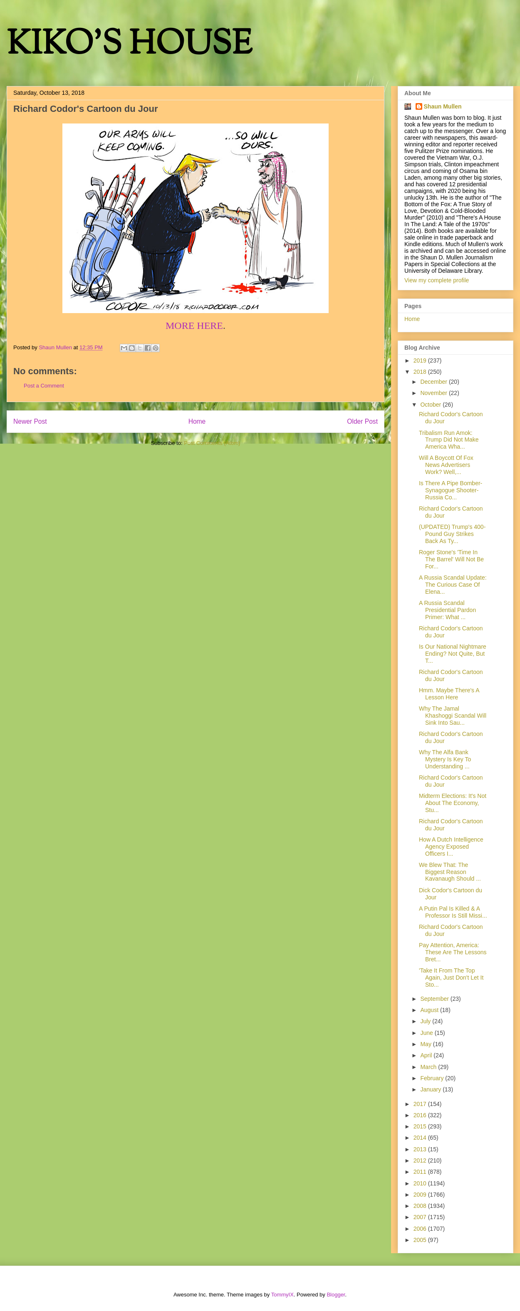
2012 (421, 1160)
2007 (421, 1217)
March (429, 1067)
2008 (421, 1205)
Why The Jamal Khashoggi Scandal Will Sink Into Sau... (452, 715)
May (426, 1044)
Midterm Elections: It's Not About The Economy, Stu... (452, 803)
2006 (421, 1228)
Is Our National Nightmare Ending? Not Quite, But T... (452, 653)
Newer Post (30, 421)
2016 (421, 1115)
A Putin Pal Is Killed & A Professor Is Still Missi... (453, 912)
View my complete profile (436, 280)
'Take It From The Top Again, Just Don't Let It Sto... (451, 977)
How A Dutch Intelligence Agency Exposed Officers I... (451, 846)
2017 (421, 1104)
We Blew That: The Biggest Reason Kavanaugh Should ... (450, 872)
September (435, 998)
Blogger (336, 1294)
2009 (421, 1194)
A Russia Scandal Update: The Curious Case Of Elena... (453, 584)
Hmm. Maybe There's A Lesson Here (449, 694)
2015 (421, 1126)
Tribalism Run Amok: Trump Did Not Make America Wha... (449, 440)
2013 (421, 1149)
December (434, 381)
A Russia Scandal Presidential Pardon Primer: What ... (447, 610)
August (430, 1010)
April (426, 1055)
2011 (421, 1171)
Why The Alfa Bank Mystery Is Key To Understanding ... (445, 759)
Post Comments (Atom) (212, 443)
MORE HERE (194, 325)
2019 (421, 360)
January (431, 1089)
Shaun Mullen (443, 106)
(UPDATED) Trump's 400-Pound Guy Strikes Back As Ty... (452, 533)
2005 (421, 1240)
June (427, 1033)
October (431, 404)
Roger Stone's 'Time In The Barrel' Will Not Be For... (451, 559)
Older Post (362, 421)
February (432, 1078)
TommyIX (282, 1294)
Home (197, 421)
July (426, 1021)
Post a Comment (44, 386)
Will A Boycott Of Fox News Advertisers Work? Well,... (446, 464)
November (434, 393)
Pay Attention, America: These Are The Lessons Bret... (453, 952)
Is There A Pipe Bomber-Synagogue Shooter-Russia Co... (450, 490)
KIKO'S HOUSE (129, 45)
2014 (421, 1137)
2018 (421, 371)
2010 (421, 1183)
